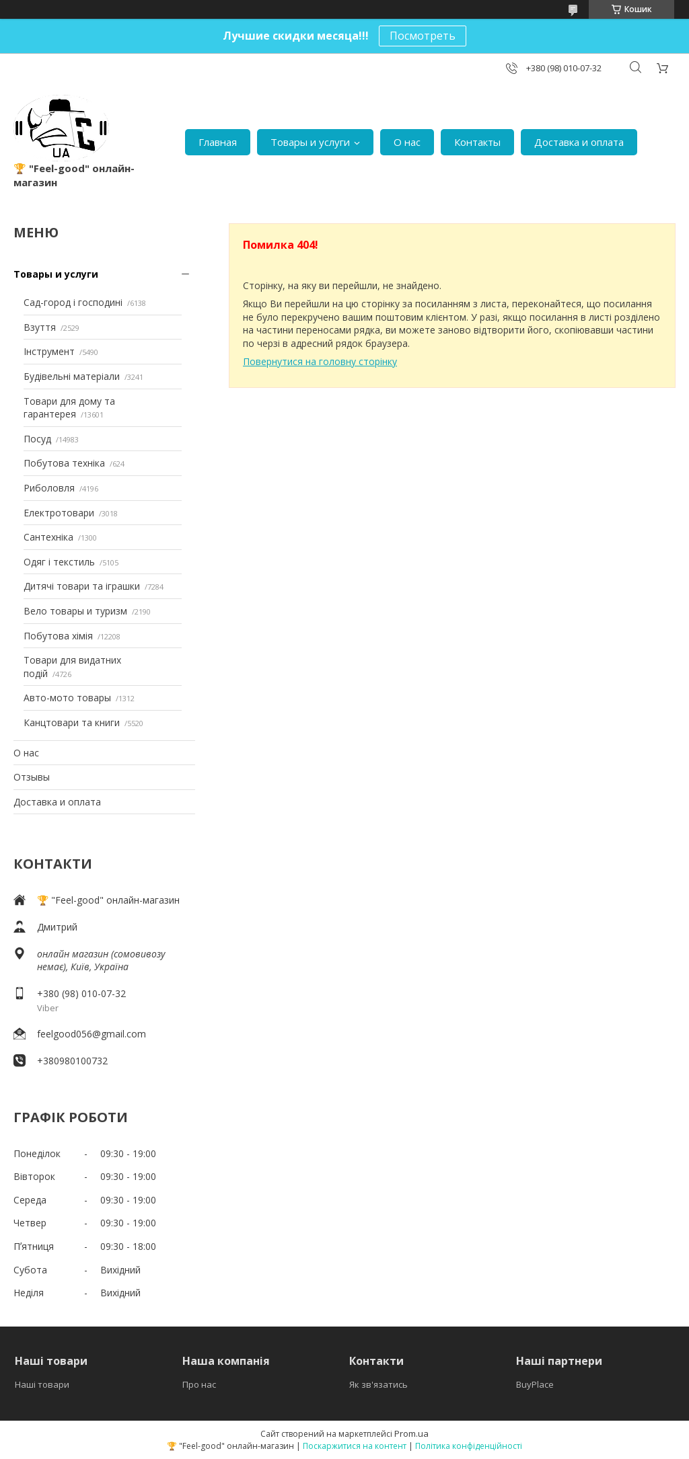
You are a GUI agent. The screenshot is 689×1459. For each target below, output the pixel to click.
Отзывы (31, 777)
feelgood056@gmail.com (91, 1033)
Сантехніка (48, 536)
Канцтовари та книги (72, 722)
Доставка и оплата (579, 142)
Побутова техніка (64, 463)
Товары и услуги (310, 142)
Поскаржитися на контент (354, 1446)
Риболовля (49, 487)
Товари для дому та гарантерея (69, 408)
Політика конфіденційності (468, 1446)
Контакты (477, 142)
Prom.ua (411, 1433)
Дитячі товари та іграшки (82, 586)
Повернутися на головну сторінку (320, 361)
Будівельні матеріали (72, 376)
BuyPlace (535, 1384)
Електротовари (59, 512)
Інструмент (49, 351)
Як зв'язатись (378, 1384)
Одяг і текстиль (59, 561)
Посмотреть (423, 35)
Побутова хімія (58, 635)
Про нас (199, 1384)
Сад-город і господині (73, 302)
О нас (407, 142)
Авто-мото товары (67, 697)
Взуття (40, 327)
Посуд (37, 438)
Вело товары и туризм (75, 610)
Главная (217, 142)
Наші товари (42, 1384)
